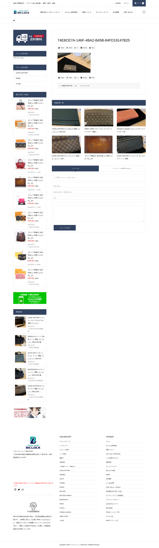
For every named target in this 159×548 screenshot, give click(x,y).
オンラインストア (102, 12)
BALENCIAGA (64, 499)
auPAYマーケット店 (112, 520)
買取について (86, 12)
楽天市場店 (109, 508)
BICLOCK (70, 85)
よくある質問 (110, 483)
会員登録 (118, 3)
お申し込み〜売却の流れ (113, 454)
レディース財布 (64, 449)
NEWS (108, 474)
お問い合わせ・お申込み (113, 487)
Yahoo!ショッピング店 (112, 512)
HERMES (62, 474)
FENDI (18, 78)
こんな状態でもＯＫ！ (112, 458)
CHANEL (62, 483)
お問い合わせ (128, 12)
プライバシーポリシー (112, 499)
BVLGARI (62, 491)
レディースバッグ (65, 441)
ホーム (108, 441)
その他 (18, 84)
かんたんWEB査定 (71, 12)
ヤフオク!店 (109, 516)
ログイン (126, 3)
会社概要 (116, 12)
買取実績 (108, 462)
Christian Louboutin (65, 512)
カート (140, 3)
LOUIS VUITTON (22, 73)
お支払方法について (112, 504)
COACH (62, 508)
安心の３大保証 (110, 470)
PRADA (62, 487)
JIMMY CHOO (64, 516)
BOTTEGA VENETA (65, 495)
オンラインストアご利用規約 (114, 495)
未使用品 (62, 462)
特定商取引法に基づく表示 (114, 491)
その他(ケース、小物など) (67, 466)
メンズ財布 (63, 454)
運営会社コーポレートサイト (50, 12)
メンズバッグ (64, 445)
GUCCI (62, 479)
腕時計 (62, 458)
